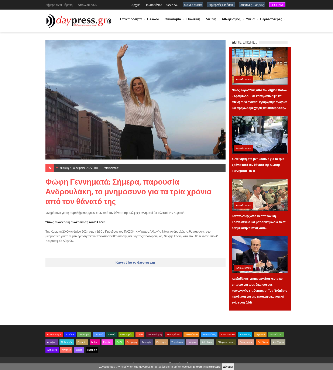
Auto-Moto (207, 342)
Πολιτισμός (66, 342)
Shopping (92, 350)
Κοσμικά (192, 342)
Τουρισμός (245, 334)
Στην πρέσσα (173, 334)
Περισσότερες (271, 21)
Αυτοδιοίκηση (155, 334)
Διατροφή (132, 342)
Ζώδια (79, 350)
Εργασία (82, 342)
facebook (172, 5)
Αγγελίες (66, 350)
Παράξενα (263, 342)
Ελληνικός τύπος (225, 342)
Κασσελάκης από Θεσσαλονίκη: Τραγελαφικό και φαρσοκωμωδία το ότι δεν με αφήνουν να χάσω (259, 222)
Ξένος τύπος (246, 342)
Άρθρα (94, 342)
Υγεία (250, 21)
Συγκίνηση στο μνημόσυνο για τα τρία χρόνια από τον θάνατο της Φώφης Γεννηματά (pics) (258, 165)
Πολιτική (193, 21)
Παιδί (119, 342)
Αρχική (136, 5)
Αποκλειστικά (111, 168)
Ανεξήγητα (278, 342)
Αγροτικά (260, 334)
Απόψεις (51, 342)
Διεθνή (211, 21)
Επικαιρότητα (131, 21)
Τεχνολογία (177, 342)
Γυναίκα (107, 342)
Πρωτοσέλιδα (153, 5)
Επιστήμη (161, 342)
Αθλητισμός (231, 21)
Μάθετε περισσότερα (206, 366)
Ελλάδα (153, 21)
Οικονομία (173, 21)
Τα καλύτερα (191, 334)
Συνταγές (146, 342)
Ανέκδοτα (52, 350)
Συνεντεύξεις (209, 334)
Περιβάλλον (276, 334)
